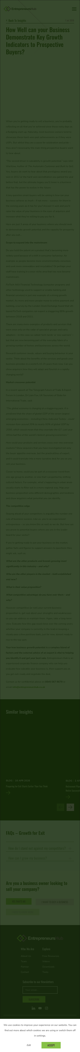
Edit (29, 1045)
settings (41, 1035)
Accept (51, 1045)
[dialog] (40, 526)
